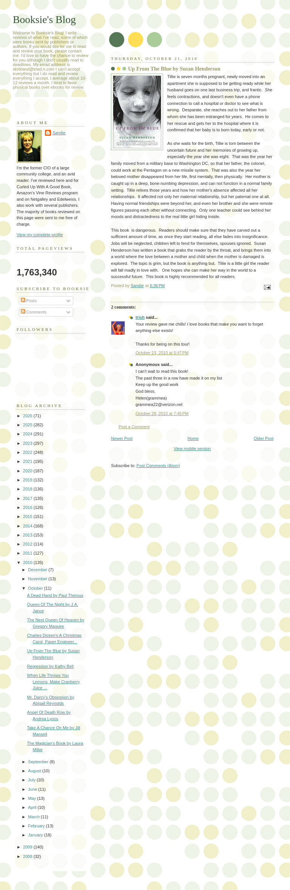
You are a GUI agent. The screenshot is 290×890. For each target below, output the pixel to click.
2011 (28, 553)
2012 (28, 544)
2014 (28, 526)
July (32, 780)
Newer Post (122, 438)
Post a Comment (134, 426)
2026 (28, 415)
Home (193, 438)
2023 (28, 443)
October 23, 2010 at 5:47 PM (162, 352)
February (37, 826)
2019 (28, 480)
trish (140, 317)
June (33, 789)
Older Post (263, 438)
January (36, 835)
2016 (28, 507)
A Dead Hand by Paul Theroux (55, 595)
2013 (28, 535)
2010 (28, 562)
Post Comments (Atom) (158, 465)
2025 (28, 425)
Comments (33, 312)
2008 (28, 856)
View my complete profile (40, 234)
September (38, 761)
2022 (28, 452)
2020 (28, 471)
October (36, 588)
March (34, 817)
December (38, 569)
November (38, 578)
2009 (28, 847)
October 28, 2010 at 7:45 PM (162, 413)
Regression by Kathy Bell (50, 666)
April (32, 807)
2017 (28, 498)
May (32, 798)
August (35, 771)
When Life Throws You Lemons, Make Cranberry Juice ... (53, 681)
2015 (28, 516)
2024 (28, 434)
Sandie (58, 133)
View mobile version (192, 448)
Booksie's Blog (44, 19)
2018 (28, 489)
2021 (28, 461)
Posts (29, 300)
